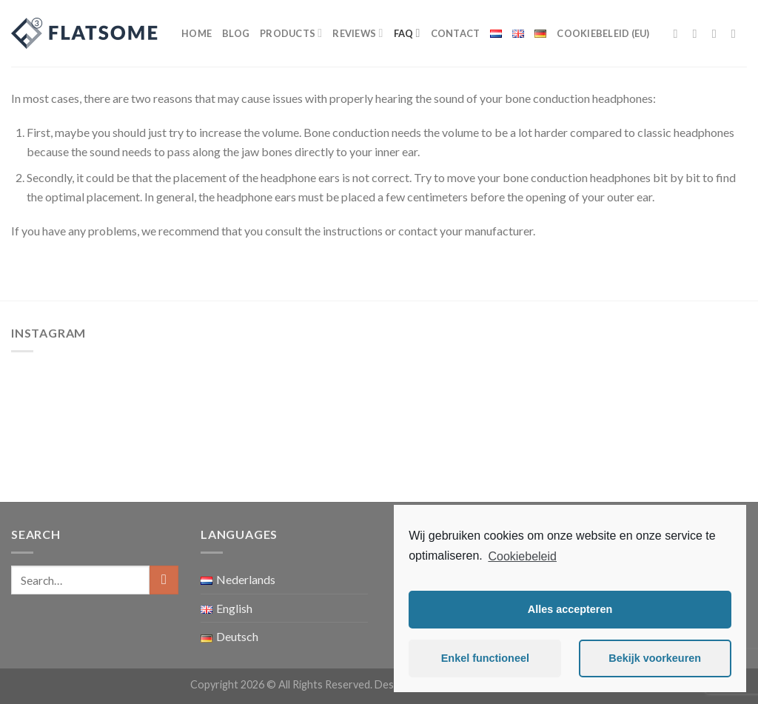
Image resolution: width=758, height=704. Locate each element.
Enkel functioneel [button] (485, 658)
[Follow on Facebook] (679, 33)
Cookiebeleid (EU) (603, 33)
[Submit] (164, 580)
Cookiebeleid (522, 556)
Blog (235, 33)
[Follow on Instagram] (699, 33)
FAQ (407, 33)
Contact (455, 33)
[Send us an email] (737, 33)
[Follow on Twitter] (718, 33)
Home (196, 33)
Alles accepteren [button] (570, 609)
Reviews (357, 33)
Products (291, 33)
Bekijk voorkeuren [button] (654, 658)
